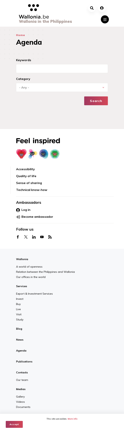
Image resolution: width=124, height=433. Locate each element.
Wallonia (22, 259)
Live (18, 309)
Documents (23, 407)
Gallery (20, 396)
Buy (18, 304)
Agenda (21, 350)
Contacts (22, 372)
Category (23, 79)
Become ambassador (34, 217)
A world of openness (29, 266)
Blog (19, 328)
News (19, 339)
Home (20, 35)
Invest (19, 299)
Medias (20, 389)
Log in (23, 210)
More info (73, 418)
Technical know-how (31, 190)
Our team (22, 380)
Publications (24, 361)
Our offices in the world (31, 277)
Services (21, 286)
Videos (20, 401)
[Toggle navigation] (105, 19)
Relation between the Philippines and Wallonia (45, 272)
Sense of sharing (29, 183)
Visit (18, 314)
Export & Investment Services (34, 293)
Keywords (23, 60)
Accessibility (25, 169)
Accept (14, 424)
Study (19, 319)
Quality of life (26, 176)
